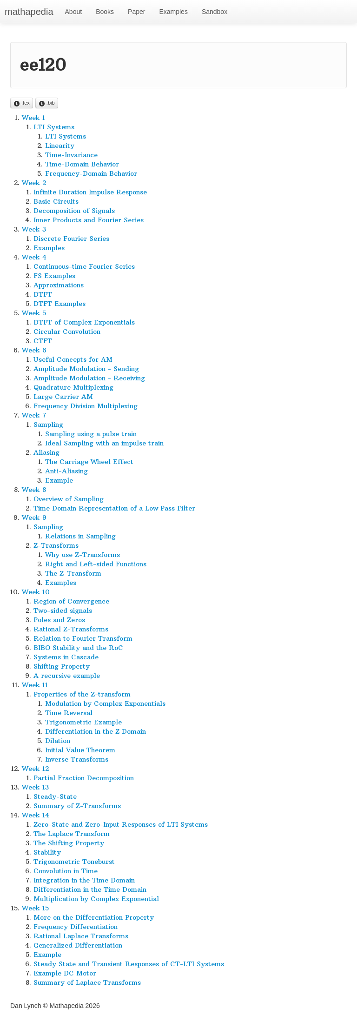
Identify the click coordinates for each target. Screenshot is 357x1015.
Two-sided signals (62, 610)
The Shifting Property (68, 843)
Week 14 (35, 815)
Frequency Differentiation (75, 926)
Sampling (48, 424)
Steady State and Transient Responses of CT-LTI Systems (128, 964)
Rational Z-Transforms (70, 629)
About (73, 11)
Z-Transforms (56, 545)
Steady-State (55, 796)
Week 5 (34, 313)
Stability (47, 852)
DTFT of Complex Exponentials (84, 322)
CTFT (42, 341)
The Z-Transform (73, 573)
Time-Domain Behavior (82, 164)
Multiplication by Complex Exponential (96, 899)
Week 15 (35, 908)
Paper (136, 11)
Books (105, 11)
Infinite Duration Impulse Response (90, 192)
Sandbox (214, 11)
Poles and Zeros (59, 620)
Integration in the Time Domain (84, 880)
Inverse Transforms (76, 759)
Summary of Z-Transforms (77, 806)
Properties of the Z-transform (82, 694)
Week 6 (34, 350)
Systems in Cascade (66, 657)
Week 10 (36, 592)
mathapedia (29, 12)
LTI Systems (53, 127)
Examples (173, 11)
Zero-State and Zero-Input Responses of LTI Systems (120, 824)
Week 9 (34, 517)
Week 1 (33, 117)
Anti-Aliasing (66, 471)
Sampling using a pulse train (91, 434)
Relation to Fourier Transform (82, 638)
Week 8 (34, 489)
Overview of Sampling (68, 499)
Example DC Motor (64, 973)
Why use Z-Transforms (82, 555)
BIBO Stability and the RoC (78, 647)
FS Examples (54, 276)
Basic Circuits (56, 201)
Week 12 (35, 768)
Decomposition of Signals (74, 210)
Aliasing (46, 452)
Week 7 (34, 415)
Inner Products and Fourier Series (88, 220)
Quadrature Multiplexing (73, 387)
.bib (47, 103)
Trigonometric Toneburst (74, 861)
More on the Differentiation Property (93, 917)
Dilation (57, 740)
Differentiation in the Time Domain (89, 889)
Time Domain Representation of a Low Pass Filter (114, 508)
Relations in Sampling (80, 536)
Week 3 (34, 229)
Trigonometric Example (83, 722)
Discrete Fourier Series (71, 238)
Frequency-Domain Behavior (91, 173)
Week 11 (35, 685)
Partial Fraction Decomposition (83, 778)
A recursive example (66, 675)
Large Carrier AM (63, 396)
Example (59, 480)
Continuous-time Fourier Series (84, 266)
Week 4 (34, 257)
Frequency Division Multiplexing (85, 406)
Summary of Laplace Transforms (87, 982)
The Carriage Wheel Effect (89, 462)
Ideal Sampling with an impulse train (104, 443)
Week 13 (35, 787)
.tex (21, 103)
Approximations (58, 285)
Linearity (59, 145)
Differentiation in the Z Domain (95, 731)
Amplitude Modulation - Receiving (89, 378)
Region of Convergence (71, 601)
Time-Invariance (71, 155)
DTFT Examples (59, 303)
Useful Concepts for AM (72, 359)
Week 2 (34, 183)
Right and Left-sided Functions (95, 564)
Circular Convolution (66, 331)
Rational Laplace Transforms (80, 936)
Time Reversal (69, 713)
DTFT (42, 294)
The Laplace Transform (71, 833)
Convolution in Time (65, 871)
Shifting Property (61, 666)
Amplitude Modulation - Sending (86, 369)
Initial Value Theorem (80, 750)
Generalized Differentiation (77, 945)
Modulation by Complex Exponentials (105, 703)
